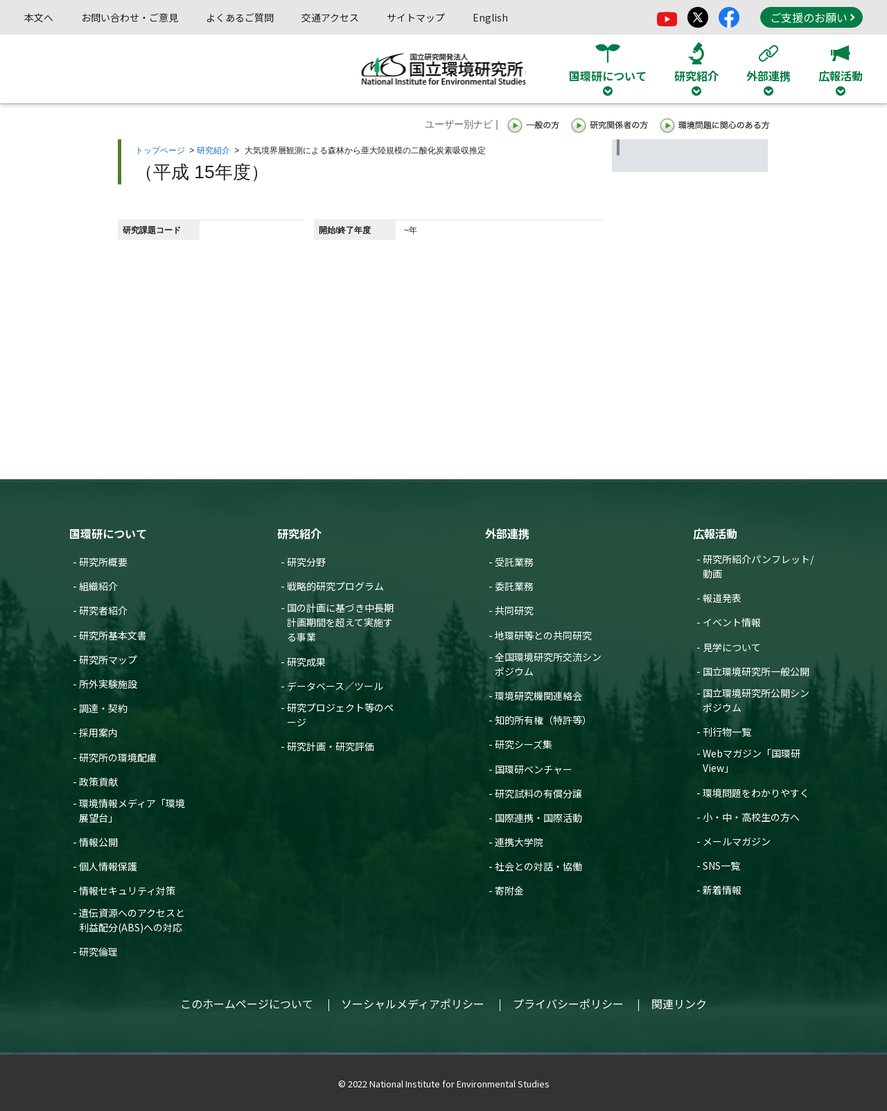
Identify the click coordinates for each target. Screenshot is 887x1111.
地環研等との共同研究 (543, 635)
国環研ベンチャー (533, 769)
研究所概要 (103, 562)
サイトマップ (416, 17)
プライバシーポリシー (568, 1003)
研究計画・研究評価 (330, 746)
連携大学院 (519, 842)
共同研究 (514, 610)
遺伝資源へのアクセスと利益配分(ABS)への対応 (132, 920)
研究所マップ (108, 659)
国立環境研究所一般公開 (756, 671)
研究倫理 (98, 951)
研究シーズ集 (523, 744)
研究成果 (306, 662)
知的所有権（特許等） (543, 720)
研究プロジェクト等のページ (340, 714)
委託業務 (514, 586)
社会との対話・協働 (538, 866)
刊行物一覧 (727, 732)
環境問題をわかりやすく (756, 793)
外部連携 (507, 533)
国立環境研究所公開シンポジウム (756, 700)
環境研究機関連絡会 (538, 696)
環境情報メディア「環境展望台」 (132, 810)
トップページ (160, 150)
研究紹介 (213, 150)
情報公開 (98, 842)
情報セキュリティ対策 (127, 890)
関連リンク (679, 1003)
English (490, 17)
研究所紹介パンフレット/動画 (758, 566)
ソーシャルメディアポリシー (412, 1003)
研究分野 (306, 562)
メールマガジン (737, 841)
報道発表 (722, 598)
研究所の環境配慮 (118, 757)
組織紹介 (98, 586)
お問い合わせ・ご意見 (129, 17)
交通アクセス (330, 17)
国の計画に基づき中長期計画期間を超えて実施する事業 (340, 622)
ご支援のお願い (812, 17)
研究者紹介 (103, 610)
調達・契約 (103, 708)
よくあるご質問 (240, 17)
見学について (732, 647)
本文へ (38, 17)
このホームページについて (246, 1003)
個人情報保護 (108, 866)
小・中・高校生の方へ (751, 817)
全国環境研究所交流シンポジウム (548, 664)
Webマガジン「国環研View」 (751, 760)
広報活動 (715, 533)
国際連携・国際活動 (538, 818)
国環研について (108, 533)
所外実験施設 (108, 684)
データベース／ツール (335, 686)
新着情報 (722, 890)
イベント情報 (732, 622)
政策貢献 (98, 782)
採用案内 (98, 732)
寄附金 (509, 890)
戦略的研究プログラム (335, 586)
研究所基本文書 (113, 635)
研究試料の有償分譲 (538, 793)
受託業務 (514, 562)
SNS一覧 (721, 865)
